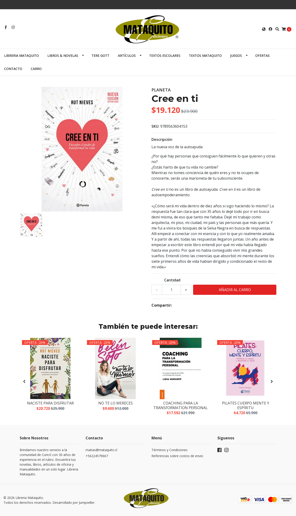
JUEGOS (236, 55)
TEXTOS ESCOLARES (164, 55)
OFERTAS (262, 55)
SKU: (155, 126)
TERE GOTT (100, 55)
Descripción (161, 139)
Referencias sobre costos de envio (177, 456)
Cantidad (172, 280)
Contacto (13, 68)
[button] (264, 29)
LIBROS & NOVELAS (62, 55)
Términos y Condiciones (169, 450)
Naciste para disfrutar (50, 403)
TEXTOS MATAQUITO (205, 55)
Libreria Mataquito (21, 55)
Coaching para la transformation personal (180, 405)
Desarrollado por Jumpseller (73, 502)
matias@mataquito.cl (101, 450)
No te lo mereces (115, 403)
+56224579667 (97, 456)
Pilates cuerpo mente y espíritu (245, 405)
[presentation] (24, 381)
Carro (36, 68)
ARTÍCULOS (127, 55)
